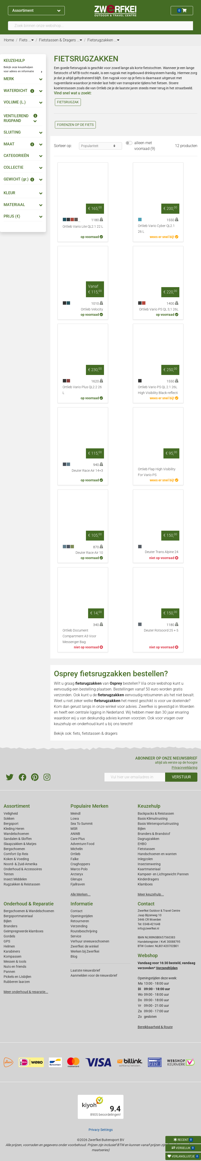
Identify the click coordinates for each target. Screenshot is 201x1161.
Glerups (76, 879)
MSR (74, 829)
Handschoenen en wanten (157, 854)
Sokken (9, 818)
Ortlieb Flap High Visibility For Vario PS (156, 472)
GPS (7, 941)
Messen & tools (15, 961)
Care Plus (78, 839)
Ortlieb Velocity (92, 309)
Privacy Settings (101, 1130)
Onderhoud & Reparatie (29, 904)
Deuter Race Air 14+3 (87, 471)
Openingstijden (82, 916)
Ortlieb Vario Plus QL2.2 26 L (82, 390)
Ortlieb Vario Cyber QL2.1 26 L (156, 229)
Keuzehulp (149, 806)
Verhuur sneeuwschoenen (90, 941)
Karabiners (12, 951)
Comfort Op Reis (16, 854)
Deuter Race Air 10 (89, 553)
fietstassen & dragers (99, 733)
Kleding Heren (14, 829)
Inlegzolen (145, 859)
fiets (76, 733)
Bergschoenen (14, 849)
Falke (74, 859)
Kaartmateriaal (149, 869)
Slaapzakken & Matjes (20, 844)
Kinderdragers (148, 879)
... (31, 40)
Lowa (75, 818)
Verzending (79, 926)
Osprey (116, 683)
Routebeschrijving (84, 931)
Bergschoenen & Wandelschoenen (29, 911)
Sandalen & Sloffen (18, 839)
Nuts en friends (15, 966)
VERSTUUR (181, 777)
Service (76, 936)
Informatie (82, 904)
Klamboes (145, 884)
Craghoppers (80, 864)
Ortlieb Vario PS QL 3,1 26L (158, 309)
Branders (10, 926)
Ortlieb (75, 854)
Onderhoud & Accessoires (23, 869)
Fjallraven (78, 884)
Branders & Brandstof (154, 834)
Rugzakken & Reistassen (22, 884)
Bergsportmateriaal (18, 916)
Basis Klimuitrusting (153, 818)
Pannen (9, 972)
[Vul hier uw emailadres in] (135, 777)
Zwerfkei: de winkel (84, 946)
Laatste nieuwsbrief (85, 970)
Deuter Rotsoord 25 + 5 (161, 630)
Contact (77, 911)
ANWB (75, 834)
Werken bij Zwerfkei (85, 951)
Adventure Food (82, 844)
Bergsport (11, 824)
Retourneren (80, 921)
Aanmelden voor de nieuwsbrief (94, 975)
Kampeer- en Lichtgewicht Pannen (163, 874)
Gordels (9, 936)
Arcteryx (77, 874)
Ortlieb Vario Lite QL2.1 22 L (83, 227)
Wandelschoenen (16, 834)
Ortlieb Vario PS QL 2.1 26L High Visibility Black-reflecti (158, 390)
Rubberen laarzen (17, 982)
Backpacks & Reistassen (156, 813)
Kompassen (12, 956)
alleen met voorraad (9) (144, 146)
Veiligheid (11, 813)
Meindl (75, 813)
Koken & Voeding (16, 859)
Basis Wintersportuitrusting (158, 824)
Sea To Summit (82, 824)
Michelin (77, 849)
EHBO (142, 844)
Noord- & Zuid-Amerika (20, 864)
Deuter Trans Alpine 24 (161, 552)
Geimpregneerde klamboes (23, 931)
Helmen (9, 946)
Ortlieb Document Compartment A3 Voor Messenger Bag (79, 636)
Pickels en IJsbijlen (17, 977)
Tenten (9, 874)
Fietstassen (146, 849)
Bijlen (142, 829)
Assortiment (36, 10)
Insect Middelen (15, 879)
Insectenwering (149, 864)
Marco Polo (79, 869)
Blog (74, 956)
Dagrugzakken (148, 839)
